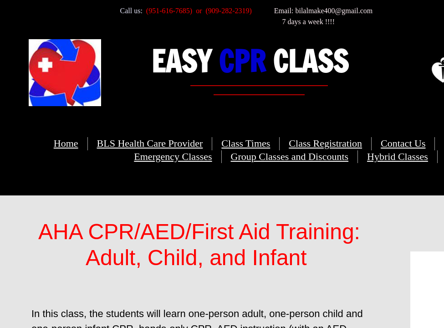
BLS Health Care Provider (150, 143)
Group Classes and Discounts (289, 156)
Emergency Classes (173, 156)
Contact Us (403, 143)
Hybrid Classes (397, 156)
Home (66, 143)
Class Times (245, 143)
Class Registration (325, 143)
